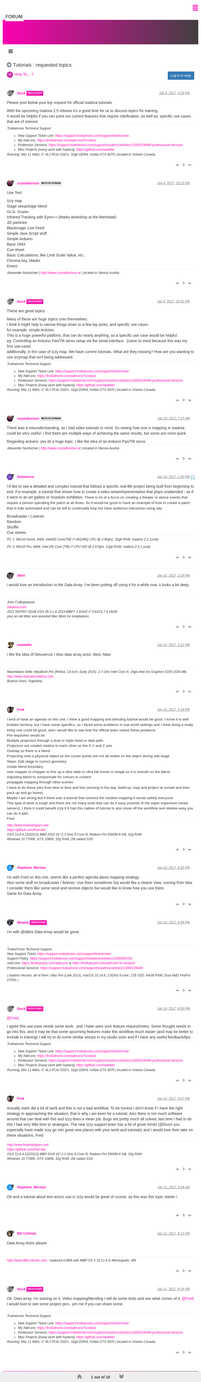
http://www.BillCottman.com (27, 1255)
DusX (21, 88)
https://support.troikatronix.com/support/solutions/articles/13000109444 (91, 962)
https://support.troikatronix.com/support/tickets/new (92, 130)
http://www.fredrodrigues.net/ (28, 820)
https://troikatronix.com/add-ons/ (45, 958)
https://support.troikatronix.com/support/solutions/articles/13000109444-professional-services (116, 139)
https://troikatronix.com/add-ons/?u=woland (103, 958)
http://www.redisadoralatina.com (30, 671)
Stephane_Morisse (31, 862)
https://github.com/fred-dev (26, 824)
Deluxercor (25, 471)
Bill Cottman (26, 1228)
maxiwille (24, 639)
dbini (21, 570)
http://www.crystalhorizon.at (61, 267)
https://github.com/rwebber (95, 144)
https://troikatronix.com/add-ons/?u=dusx (66, 135)
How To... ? (24, 69)
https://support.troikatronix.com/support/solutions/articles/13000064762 (81, 953)
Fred (20, 704)
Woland (23, 917)
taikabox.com (16, 602)
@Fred (13, 1012)
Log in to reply (181, 70)
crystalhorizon (28, 178)
